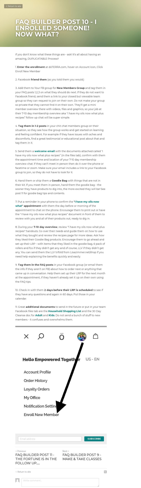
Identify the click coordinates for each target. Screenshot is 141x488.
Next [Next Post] (75, 436)
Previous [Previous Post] (20, 436)
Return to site (13, 6)
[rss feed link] (124, 456)
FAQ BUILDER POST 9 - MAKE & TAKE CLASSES (98, 442)
